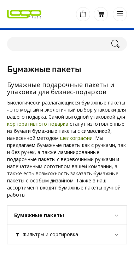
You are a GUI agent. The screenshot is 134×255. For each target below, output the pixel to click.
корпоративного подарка (37, 123)
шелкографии (76, 138)
